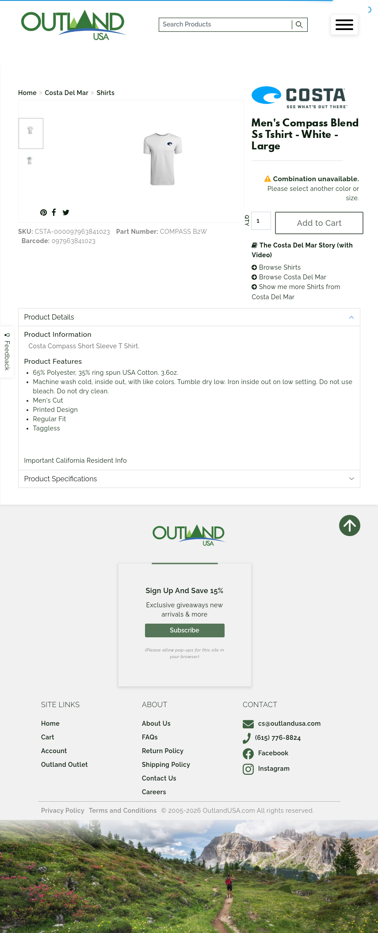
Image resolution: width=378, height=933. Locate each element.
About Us (156, 723)
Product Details (49, 317)
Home (27, 92)
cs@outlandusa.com (282, 723)
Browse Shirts (276, 267)
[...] (226, 24)
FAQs (150, 737)
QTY (247, 221)
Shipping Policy (166, 764)
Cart (47, 737)
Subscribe (184, 630)
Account (54, 750)
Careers (154, 792)
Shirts (106, 92)
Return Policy (162, 750)
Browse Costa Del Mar (289, 277)
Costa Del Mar (67, 92)
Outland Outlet (64, 764)
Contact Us (159, 778)
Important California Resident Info (75, 460)
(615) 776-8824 (272, 737)
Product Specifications (60, 479)
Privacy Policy (62, 810)
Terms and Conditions (123, 810)
